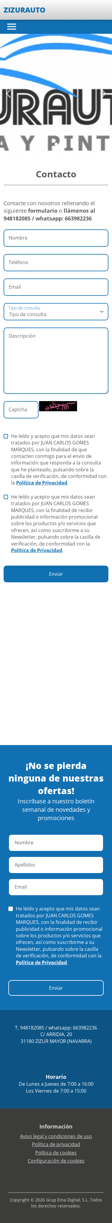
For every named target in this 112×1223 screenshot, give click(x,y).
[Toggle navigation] (12, 26)
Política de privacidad (56, 1144)
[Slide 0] (56, 144)
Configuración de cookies (56, 1160)
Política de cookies (56, 1152)
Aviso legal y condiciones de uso (56, 1136)
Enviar (56, 574)
